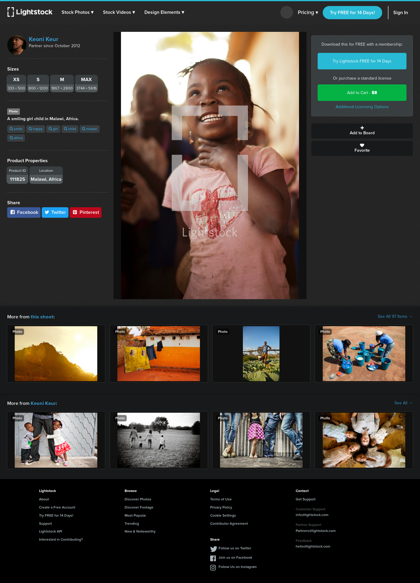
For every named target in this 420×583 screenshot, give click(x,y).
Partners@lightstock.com (316, 530)
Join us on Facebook (235, 557)
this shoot (41, 316)
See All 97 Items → (395, 317)
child (70, 129)
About (44, 498)
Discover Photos (138, 498)
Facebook (24, 212)
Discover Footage (139, 506)
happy (36, 129)
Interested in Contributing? (61, 539)
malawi (89, 129)
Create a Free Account (57, 506)
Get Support (306, 498)
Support (45, 523)
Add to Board (362, 131)
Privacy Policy (221, 506)
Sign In (400, 12)
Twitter (55, 212)
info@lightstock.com (312, 514)
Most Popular (135, 515)
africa (16, 138)
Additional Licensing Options (362, 107)
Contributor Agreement (229, 523)
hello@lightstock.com (313, 545)
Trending (132, 523)
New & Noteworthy (140, 530)
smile (16, 129)
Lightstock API (50, 530)
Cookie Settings (223, 515)
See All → (403, 403)
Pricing (308, 12)
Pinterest (85, 212)
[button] (78, 12)
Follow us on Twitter (235, 547)
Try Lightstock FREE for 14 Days (362, 61)
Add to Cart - (362, 93)
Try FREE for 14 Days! (352, 12)
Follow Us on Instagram (238, 566)
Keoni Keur (43, 39)
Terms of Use (221, 498)
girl (53, 129)
